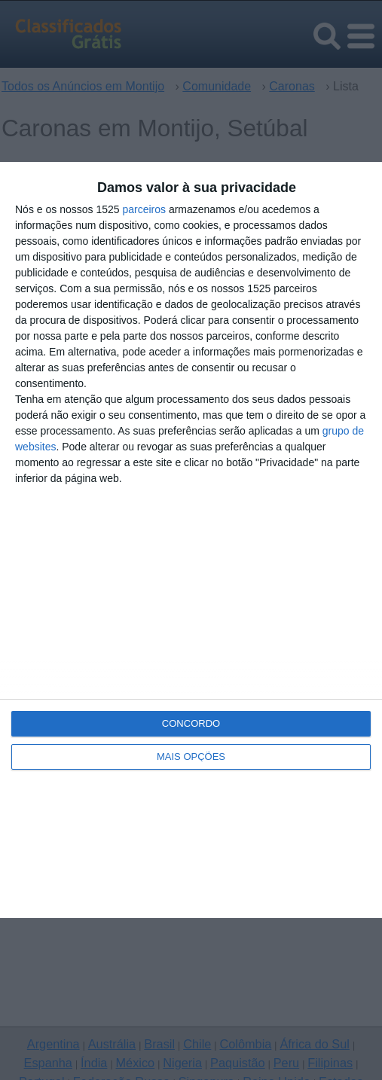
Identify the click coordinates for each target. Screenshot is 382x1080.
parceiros (144, 209)
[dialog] (191, 540)
